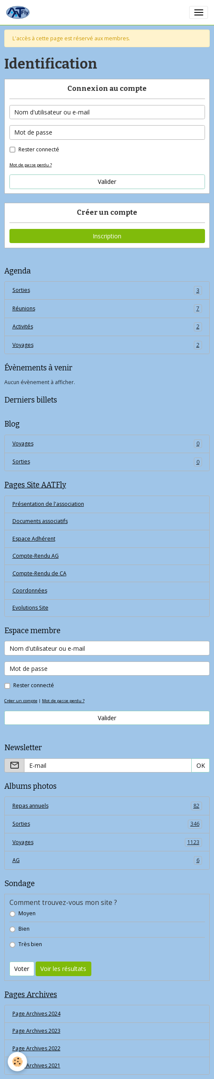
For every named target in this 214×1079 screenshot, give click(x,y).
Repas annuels (107, 806)
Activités (107, 326)
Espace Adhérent (33, 538)
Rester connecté (38, 149)
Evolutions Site (30, 607)
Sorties (107, 290)
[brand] (19, 12)
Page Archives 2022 (36, 1048)
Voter (21, 969)
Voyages (107, 345)
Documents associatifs (40, 521)
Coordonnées (29, 590)
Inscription (107, 236)
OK (200, 765)
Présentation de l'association (48, 504)
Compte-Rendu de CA (39, 573)
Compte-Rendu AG (35, 555)
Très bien (30, 944)
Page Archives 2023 (36, 1030)
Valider (107, 181)
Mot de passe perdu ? (30, 165)
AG (107, 860)
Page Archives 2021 (36, 1065)
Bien (24, 928)
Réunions (107, 308)
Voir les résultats (63, 969)
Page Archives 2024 (36, 1013)
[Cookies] (17, 1061)
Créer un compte (20, 700)
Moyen (27, 913)
